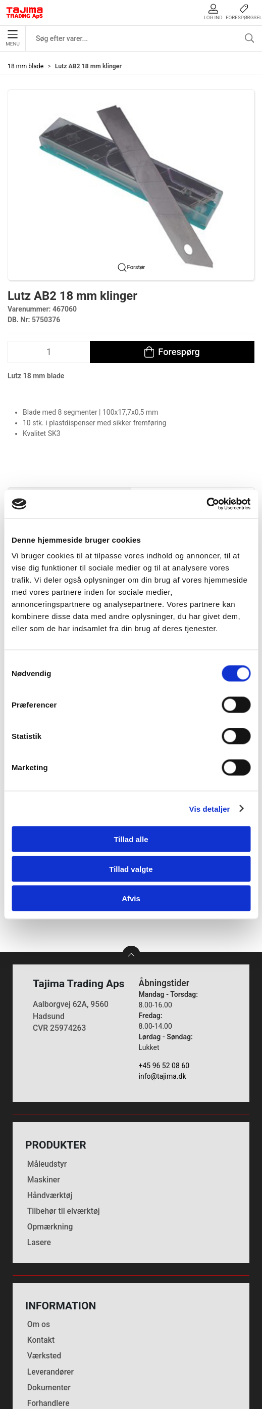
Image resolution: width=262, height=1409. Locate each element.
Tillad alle (131, 839)
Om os (38, 1230)
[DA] (24, 12)
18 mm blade (25, 66)
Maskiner (43, 1085)
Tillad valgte (130, 868)
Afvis (131, 898)
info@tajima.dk (162, 982)
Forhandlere (48, 1308)
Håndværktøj (50, 1101)
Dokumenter (49, 1293)
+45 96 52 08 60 (164, 971)
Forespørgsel (244, 12)
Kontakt (41, 1245)
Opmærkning (50, 1132)
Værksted (44, 1261)
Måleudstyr (47, 1069)
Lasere (39, 1148)
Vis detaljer (209, 808)
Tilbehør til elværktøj (63, 1116)
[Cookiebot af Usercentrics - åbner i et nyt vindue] (206, 504)
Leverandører (50, 1277)
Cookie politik (51, 1324)
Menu (12, 38)
